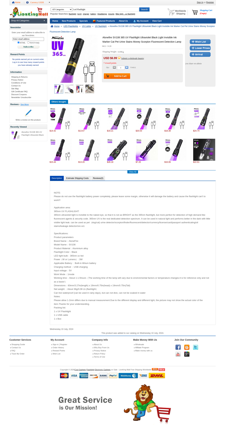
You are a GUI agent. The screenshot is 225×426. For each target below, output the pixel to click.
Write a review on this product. (28, 120)
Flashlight (90, 370)
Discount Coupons (19, 94)
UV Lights (86, 26)
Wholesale (139, 344)
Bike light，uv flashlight (125, 14)
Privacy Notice (17, 80)
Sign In (200, 2)
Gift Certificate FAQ (19, 91)
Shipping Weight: (109, 52)
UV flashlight (101, 26)
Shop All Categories (20, 20)
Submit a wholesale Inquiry (132, 58)
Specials (83, 21)
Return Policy (99, 354)
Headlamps (102, 14)
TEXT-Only (33, 42)
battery (93, 14)
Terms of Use (99, 357)
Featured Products (106, 21)
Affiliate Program (142, 348)
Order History (58, 348)
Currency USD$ (37, 2)
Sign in (56, 344)
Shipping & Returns (19, 77)
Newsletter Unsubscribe (21, 97)
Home (17, 2)
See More (24, 104)
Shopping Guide (18, 344)
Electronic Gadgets (103, 370)
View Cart (156, 21)
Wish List (57, 354)
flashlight (72, 14)
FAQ (13, 351)
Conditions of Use (18, 83)
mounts (111, 14)
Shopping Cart (206, 12)
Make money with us (143, 351)
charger (86, 14)
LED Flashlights (71, 26)
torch (79, 14)
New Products (69, 21)
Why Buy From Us (101, 348)
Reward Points (59, 351)
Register (210, 2)
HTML (21, 42)
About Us (123, 21)
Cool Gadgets (80, 370)
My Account (143, 21)
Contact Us (15, 86)
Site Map (15, 89)
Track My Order (18, 354)
